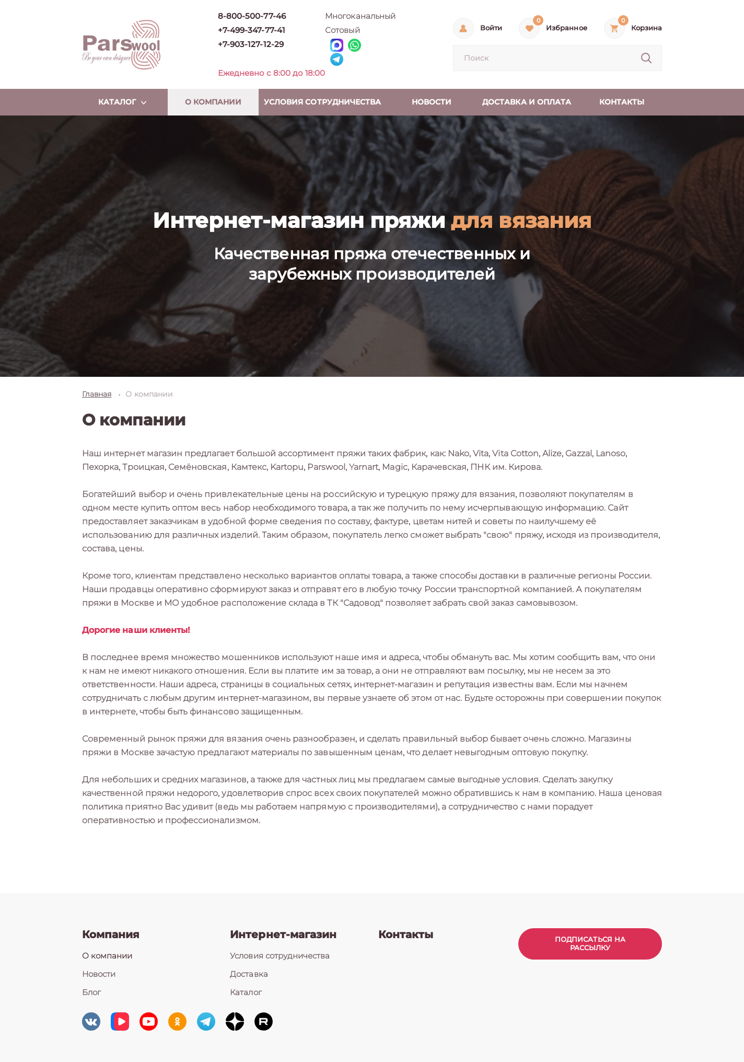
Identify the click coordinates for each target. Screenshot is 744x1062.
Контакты (405, 934)
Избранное (566, 28)
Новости (98, 974)
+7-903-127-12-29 (251, 44)
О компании (107, 956)
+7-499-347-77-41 (251, 30)
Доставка (249, 974)
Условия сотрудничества (280, 956)
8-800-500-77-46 (252, 16)
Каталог (245, 992)
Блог (91, 992)
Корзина (646, 28)
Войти (491, 28)
